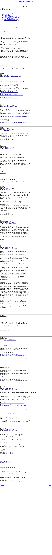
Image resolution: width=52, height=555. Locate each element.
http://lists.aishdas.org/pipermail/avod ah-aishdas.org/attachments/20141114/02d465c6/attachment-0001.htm (13, 111)
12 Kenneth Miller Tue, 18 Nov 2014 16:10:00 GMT (6, 442)
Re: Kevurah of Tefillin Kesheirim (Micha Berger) (12, 22)
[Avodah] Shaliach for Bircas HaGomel (10, 387)
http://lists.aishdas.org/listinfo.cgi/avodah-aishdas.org (11, 527)
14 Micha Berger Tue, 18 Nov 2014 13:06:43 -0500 (7, 488)
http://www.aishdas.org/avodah (6, 526)
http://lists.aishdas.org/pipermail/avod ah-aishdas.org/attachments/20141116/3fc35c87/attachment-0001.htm (13, 137)
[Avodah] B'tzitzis (6, 145)
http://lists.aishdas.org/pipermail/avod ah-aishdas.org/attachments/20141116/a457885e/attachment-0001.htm (13, 157)
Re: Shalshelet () (6, 14)
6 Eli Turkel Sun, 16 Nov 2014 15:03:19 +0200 (7, 212)
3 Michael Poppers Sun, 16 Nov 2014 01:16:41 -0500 (7, 117)
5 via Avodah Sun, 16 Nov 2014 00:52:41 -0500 (7, 164)
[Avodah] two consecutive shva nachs (10, 252)
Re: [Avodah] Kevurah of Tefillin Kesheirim (11, 443)
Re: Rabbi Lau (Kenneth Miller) (8, 18)
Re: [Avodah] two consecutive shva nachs (10, 27)
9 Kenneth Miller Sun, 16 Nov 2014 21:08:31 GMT (7, 361)
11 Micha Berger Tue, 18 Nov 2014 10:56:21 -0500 (7, 411)
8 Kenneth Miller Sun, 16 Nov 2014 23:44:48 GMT (7, 279)
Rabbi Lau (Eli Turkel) (7, 15)
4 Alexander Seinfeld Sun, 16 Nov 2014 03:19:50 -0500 (7, 144)
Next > (50, 8)
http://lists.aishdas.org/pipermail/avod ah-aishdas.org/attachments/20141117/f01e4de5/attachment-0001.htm (13, 405)
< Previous (2, 8)
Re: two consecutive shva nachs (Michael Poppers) (11, 12)
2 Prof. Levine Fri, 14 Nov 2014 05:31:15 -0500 (6, 83)
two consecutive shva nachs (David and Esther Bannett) (12, 16)
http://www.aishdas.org (4, 433)
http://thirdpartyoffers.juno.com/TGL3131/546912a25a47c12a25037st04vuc (14, 378)
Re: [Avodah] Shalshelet (7, 165)
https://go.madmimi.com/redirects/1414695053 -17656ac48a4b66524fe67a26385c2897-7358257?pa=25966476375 (11, 103)
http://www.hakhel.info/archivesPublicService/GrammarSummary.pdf (17, 130)
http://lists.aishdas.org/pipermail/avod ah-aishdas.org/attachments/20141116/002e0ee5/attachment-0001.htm (13, 205)
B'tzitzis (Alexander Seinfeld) (8, 13)
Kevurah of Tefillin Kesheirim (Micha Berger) (11, 20)
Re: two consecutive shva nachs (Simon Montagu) (11, 11)
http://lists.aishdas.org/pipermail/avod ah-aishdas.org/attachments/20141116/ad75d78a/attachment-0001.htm (13, 244)
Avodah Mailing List (26, 1)
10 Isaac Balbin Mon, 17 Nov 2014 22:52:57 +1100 (7, 386)
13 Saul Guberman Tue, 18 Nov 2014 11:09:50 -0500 (7, 469)
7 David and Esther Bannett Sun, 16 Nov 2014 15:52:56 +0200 (7, 251)
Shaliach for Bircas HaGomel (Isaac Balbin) (11, 19)
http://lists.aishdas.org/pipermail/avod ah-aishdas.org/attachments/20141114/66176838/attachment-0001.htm (13, 76)
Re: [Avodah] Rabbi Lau (7, 362)
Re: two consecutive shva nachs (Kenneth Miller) (11, 17)
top (26, 79)
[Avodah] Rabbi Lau (7, 213)
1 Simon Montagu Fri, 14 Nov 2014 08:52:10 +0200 (6, 26)
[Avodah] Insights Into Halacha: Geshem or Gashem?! (12, 84)
